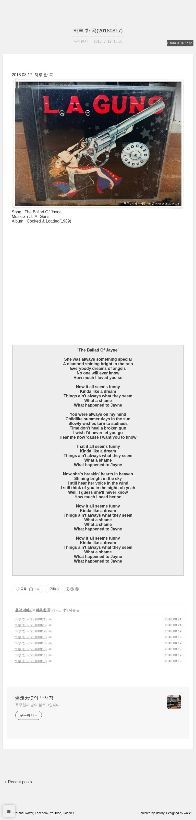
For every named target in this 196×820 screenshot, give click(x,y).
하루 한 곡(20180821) (31, 619)
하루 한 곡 (43, 610)
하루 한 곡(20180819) (31, 631)
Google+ (69, 813)
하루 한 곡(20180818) (31, 637)
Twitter (28, 813)
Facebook (41, 813)
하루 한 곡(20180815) (31, 649)
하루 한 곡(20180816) (31, 643)
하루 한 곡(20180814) (31, 655)
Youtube (55, 813)
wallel (188, 813)
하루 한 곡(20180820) (31, 625)
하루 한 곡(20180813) (31, 661)
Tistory (159, 813)
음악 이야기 (23, 610)
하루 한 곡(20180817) (97, 30)
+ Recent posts (18, 782)
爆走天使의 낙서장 (34, 697)
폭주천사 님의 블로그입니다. (38, 705)
